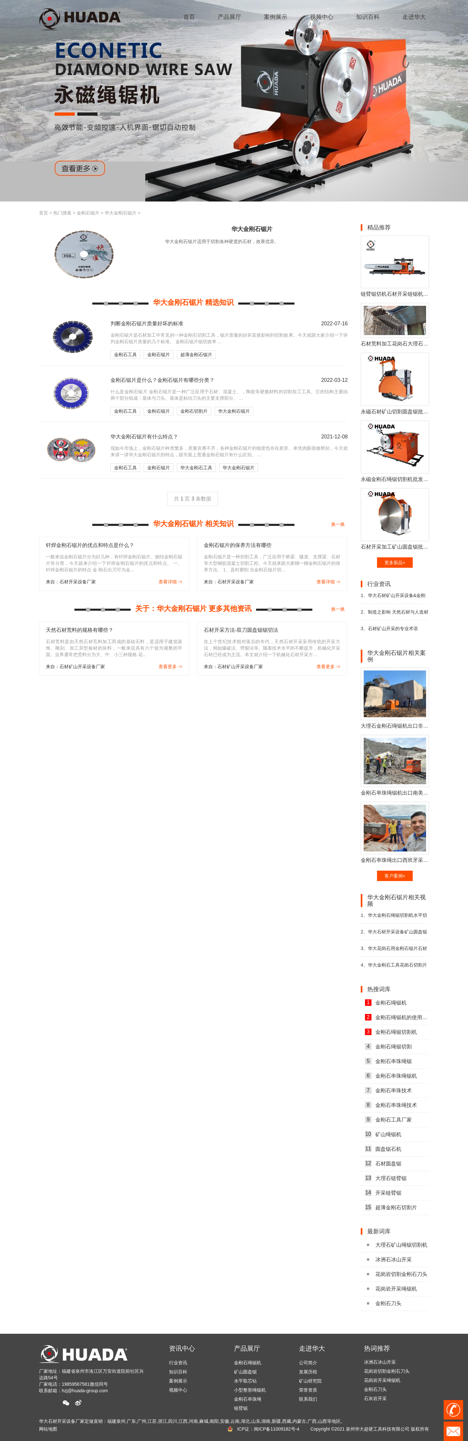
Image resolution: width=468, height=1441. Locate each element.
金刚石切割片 (194, 411)
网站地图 (48, 1429)
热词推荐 (377, 1348)
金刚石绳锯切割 (388, 1046)
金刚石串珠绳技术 (391, 1105)
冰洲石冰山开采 (389, 1259)
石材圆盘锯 (383, 1163)
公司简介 (308, 1362)
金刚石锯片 (88, 212)
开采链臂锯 (383, 1192)
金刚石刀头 (384, 1303)
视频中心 (178, 1390)
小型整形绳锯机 (250, 1390)
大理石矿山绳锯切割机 (397, 1245)
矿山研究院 (310, 1380)
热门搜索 (62, 212)
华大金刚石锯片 (120, 212)
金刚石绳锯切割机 (391, 1032)
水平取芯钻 (245, 1380)
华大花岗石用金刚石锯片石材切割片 (394, 951)
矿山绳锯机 (383, 1134)
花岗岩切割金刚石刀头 (397, 1274)
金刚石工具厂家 (388, 1119)
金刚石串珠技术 (388, 1090)
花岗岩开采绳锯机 (392, 1289)
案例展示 (178, 1380)
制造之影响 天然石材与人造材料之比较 (394, 614)
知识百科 (178, 1371)
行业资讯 (178, 1362)
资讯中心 (182, 1348)
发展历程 (308, 1371)
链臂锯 (241, 1408)
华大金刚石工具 (196, 467)
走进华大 (312, 1348)
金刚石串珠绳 (247, 1399)
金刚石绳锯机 (386, 1002)
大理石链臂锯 (386, 1178)
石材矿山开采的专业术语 (389, 628)
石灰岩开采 (375, 1400)
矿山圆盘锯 (245, 1371)
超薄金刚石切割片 (391, 1207)
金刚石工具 (125, 354)
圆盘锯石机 (383, 1149)
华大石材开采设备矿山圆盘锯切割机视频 (394, 934)
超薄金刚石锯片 (196, 354)
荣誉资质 (308, 1390)
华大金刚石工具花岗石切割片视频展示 (394, 967)
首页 (43, 212)
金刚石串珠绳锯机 (391, 1075)
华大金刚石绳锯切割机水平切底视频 (394, 918)
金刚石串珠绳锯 (388, 1061)
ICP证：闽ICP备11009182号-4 (268, 1429)
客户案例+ (394, 875)
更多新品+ (394, 562)
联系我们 (308, 1399)
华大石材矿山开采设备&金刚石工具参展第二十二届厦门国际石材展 (395, 598)
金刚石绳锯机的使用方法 (397, 1017)
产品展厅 (247, 1348)
